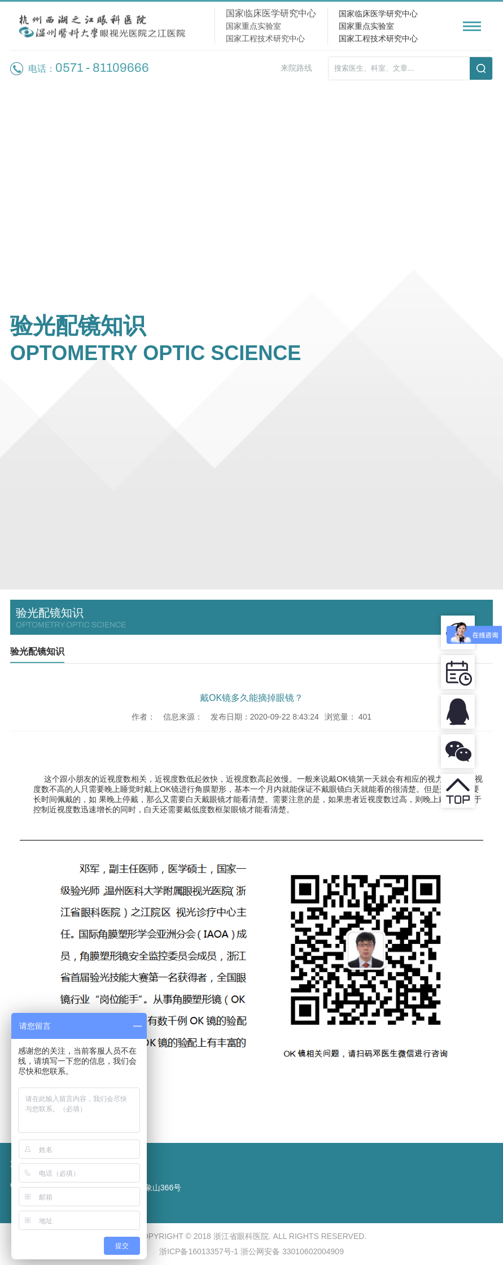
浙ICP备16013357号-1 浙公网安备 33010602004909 (251, 1251)
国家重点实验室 (366, 26)
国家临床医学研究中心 (378, 13)
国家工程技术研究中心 (378, 38)
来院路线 (296, 67)
